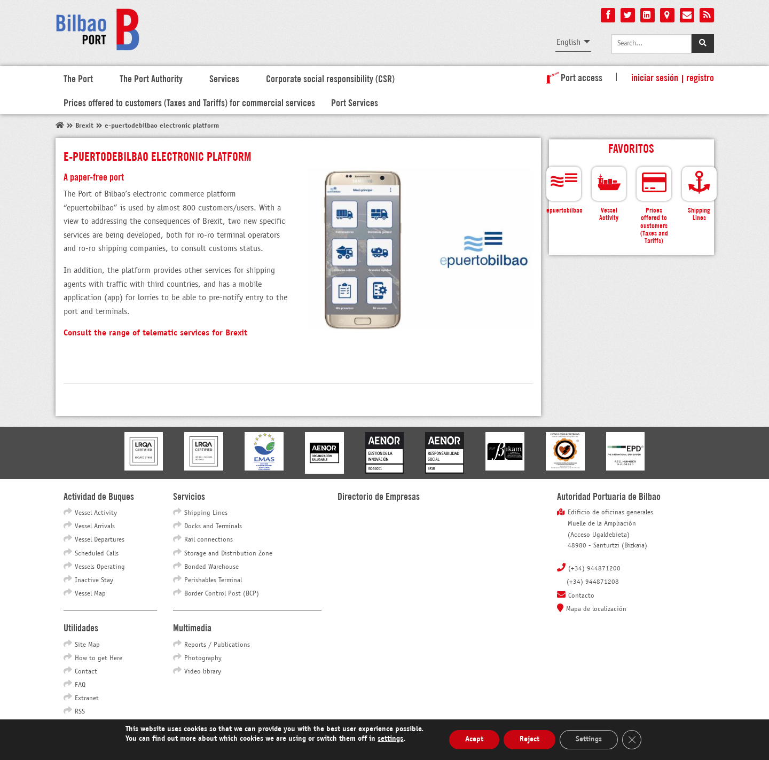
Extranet (87, 698)
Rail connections (208, 540)
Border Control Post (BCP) (221, 594)
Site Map (87, 645)
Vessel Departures (99, 540)
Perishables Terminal (213, 580)
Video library (202, 672)
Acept (474, 739)
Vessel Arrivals (95, 526)
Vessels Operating (100, 567)
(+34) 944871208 (593, 582)
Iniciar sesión (654, 77)
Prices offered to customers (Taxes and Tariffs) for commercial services (189, 102)
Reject (529, 739)
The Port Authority (151, 78)
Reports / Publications (217, 645)
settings (390, 738)
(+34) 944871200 (594, 569)
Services (224, 78)
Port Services (354, 102)
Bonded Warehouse (211, 567)
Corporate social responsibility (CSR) (330, 78)
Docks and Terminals (213, 526)
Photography (203, 658)
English (568, 42)
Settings (589, 739)
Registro (700, 77)
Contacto (581, 596)
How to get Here (98, 658)
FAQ (80, 685)
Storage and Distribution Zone (228, 554)
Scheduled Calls (97, 554)
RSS (80, 712)
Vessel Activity (96, 513)
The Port (78, 78)
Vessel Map (90, 594)
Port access (572, 77)
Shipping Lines (205, 513)
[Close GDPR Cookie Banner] (631, 739)
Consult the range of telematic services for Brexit (155, 333)
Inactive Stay (94, 580)
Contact (86, 672)
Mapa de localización (596, 609)
